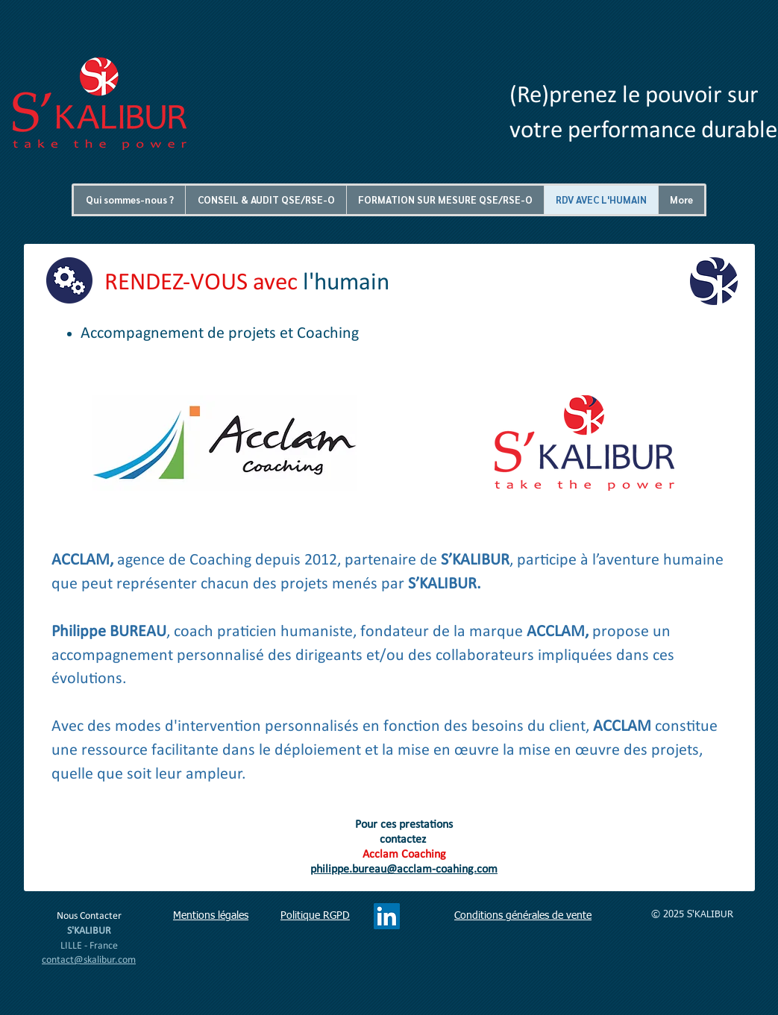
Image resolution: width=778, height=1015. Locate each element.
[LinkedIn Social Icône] (387, 916)
